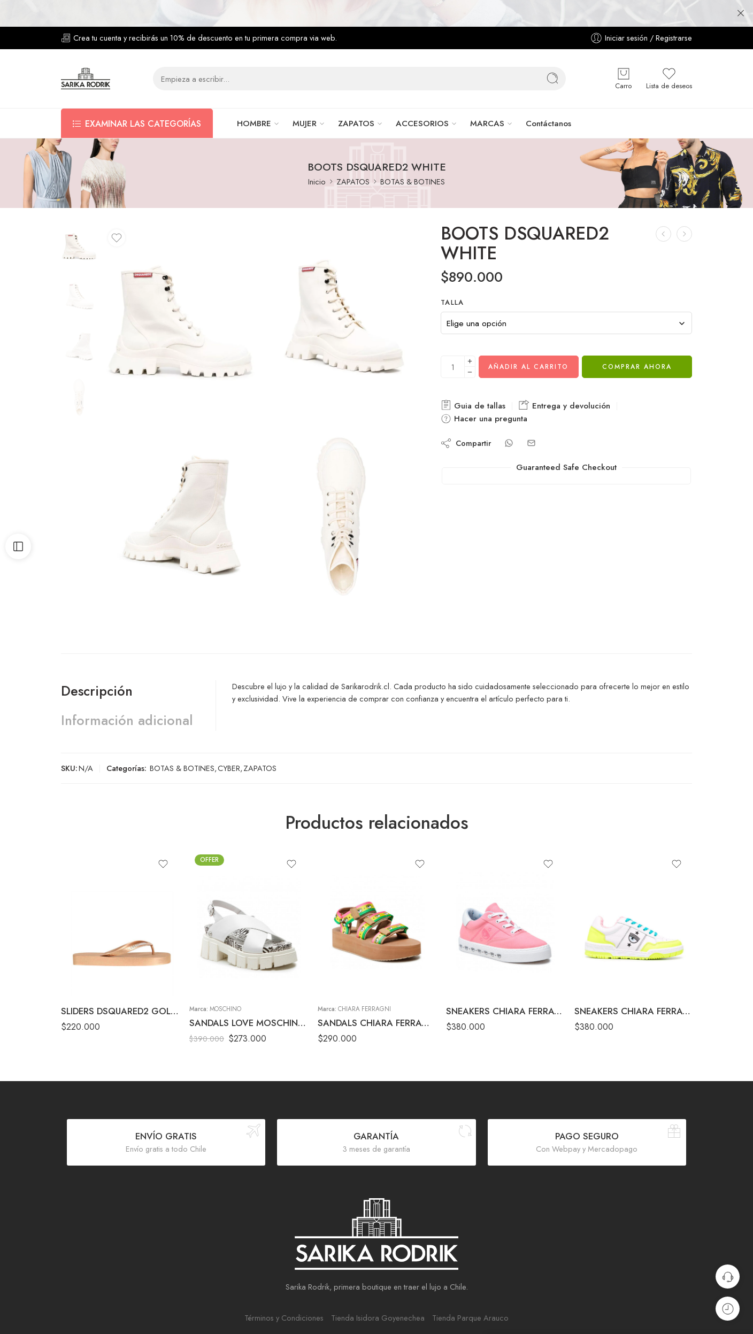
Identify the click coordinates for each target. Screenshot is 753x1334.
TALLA (452, 276)
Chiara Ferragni (364, 982)
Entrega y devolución (564, 379)
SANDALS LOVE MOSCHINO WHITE (248, 996)
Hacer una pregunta (484, 392)
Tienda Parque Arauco (470, 1291)
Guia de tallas (473, 379)
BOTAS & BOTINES (412, 154)
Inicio (317, 154)
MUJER (305, 97)
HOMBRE (254, 97)
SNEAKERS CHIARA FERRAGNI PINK (505, 984)
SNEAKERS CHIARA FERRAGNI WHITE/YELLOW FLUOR (633, 984)
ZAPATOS (356, 97)
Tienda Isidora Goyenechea (378, 1291)
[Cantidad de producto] (453, 340)
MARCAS (487, 97)
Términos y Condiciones (284, 1291)
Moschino (225, 982)
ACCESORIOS (422, 97)
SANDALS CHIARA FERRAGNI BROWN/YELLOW (376, 996)
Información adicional (127, 693)
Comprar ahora (637, 340)
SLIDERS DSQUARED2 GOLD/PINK (120, 984)
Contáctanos (548, 97)
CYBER (229, 741)
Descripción (97, 664)
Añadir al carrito (528, 340)
